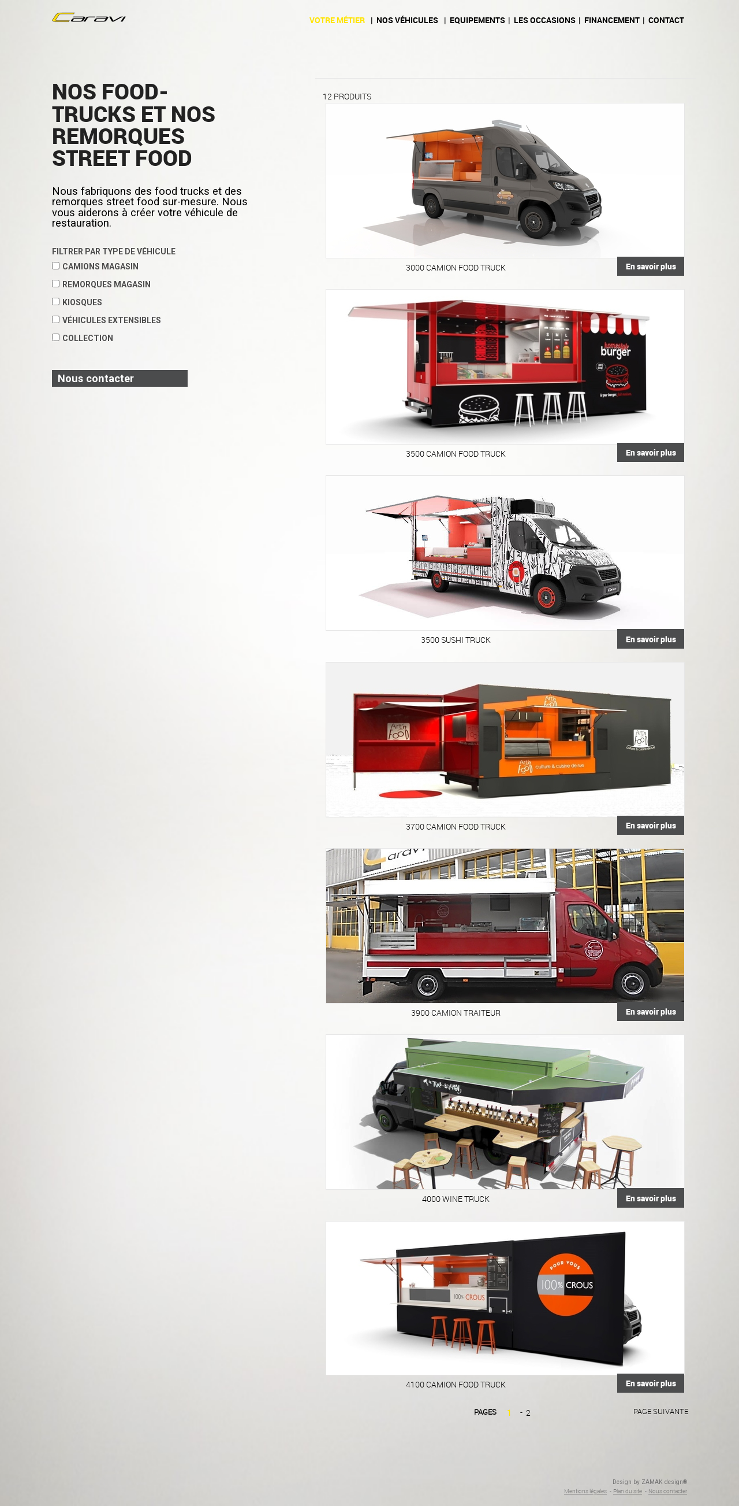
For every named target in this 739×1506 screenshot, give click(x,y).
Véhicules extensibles (106, 320)
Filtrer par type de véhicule (114, 251)
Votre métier (337, 20)
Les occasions (545, 20)
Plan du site (627, 1491)
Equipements (477, 20)
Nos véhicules (407, 20)
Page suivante (660, 1411)
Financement (612, 20)
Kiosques (77, 302)
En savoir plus (651, 266)
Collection (82, 338)
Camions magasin (95, 266)
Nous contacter (667, 1491)
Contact (666, 20)
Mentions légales (585, 1491)
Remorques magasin (101, 284)
